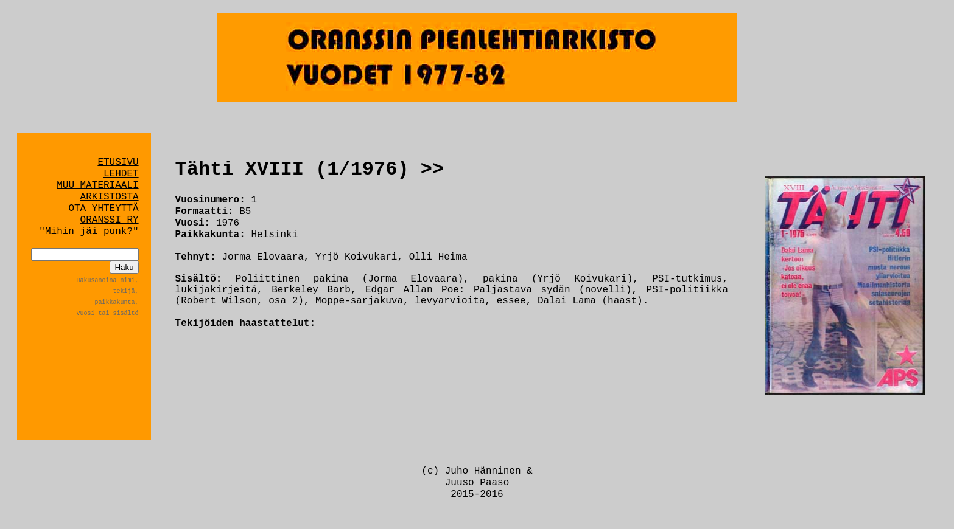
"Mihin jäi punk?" (88, 231)
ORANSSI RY (109, 220)
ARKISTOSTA (109, 197)
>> (432, 169)
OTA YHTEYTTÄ (103, 208)
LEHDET (121, 173)
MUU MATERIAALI (97, 185)
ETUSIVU (117, 162)
